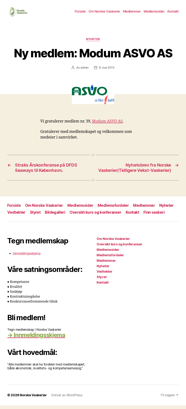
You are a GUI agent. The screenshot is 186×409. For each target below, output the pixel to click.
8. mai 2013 (106, 71)
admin (84, 71)
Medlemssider (154, 13)
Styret (35, 216)
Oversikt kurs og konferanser (95, 216)
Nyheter (93, 42)
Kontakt (173, 13)
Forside (80, 13)
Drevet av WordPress (66, 399)
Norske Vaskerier (33, 399)
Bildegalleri (55, 216)
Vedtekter (16, 216)
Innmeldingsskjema (26, 257)
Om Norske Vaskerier (104, 13)
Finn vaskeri (154, 216)
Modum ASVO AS (107, 124)
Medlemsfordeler (113, 209)
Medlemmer (132, 13)
